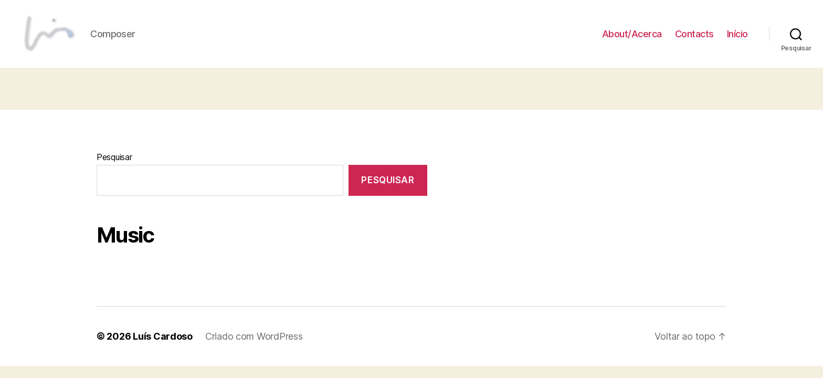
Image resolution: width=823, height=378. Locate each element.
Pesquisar (114, 166)
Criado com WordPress (254, 345)
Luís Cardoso (163, 345)
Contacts (694, 38)
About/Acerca (632, 38)
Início (737, 38)
